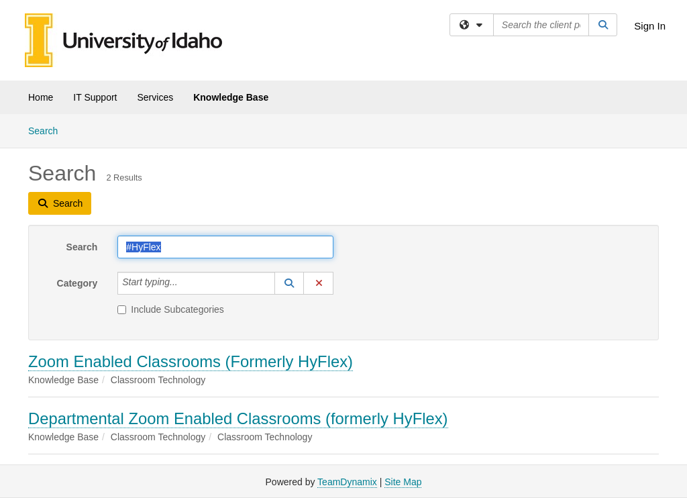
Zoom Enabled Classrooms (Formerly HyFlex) (190, 361)
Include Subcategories (170, 309)
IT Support (95, 97)
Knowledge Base (230, 97)
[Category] (185, 283)
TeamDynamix (347, 482)
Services (155, 97)
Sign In (650, 26)
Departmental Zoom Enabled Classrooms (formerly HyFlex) (238, 418)
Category (77, 283)
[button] (289, 283)
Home (40, 97)
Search (48, 129)
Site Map (402, 482)
